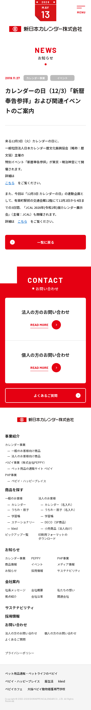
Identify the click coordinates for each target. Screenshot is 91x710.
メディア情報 (65, 567)
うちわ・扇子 (20, 513)
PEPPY (36, 561)
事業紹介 (12, 439)
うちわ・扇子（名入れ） (61, 513)
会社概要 (37, 593)
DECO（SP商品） (56, 525)
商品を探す (14, 493)
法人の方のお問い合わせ (21, 636)
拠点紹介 (11, 600)
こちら (10, 183)
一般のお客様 (14, 501)
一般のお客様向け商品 (26, 454)
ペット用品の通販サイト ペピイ (32, 472)
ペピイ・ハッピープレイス (28, 484)
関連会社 (63, 600)
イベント (37, 567)
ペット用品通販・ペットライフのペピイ (31, 675)
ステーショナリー (23, 525)
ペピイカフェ (14, 690)
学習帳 (15, 519)
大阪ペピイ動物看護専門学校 (46, 690)
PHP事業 (11, 478)
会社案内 (12, 584)
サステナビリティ (68, 574)
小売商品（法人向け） (59, 532)
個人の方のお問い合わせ (60, 636)
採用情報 (37, 574)
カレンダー (18, 507)
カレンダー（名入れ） (59, 507)
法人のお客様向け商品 (26, 459)
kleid (14, 532)
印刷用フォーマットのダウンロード (52, 539)
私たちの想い (66, 593)
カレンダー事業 (15, 448)
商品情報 (11, 567)
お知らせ (12, 553)
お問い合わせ (16, 627)
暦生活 (49, 682)
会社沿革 (37, 600)
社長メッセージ (15, 593)
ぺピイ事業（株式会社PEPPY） (25, 465)
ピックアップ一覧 (16, 538)
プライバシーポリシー (19, 656)
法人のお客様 (47, 501)
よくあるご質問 (15, 642)
